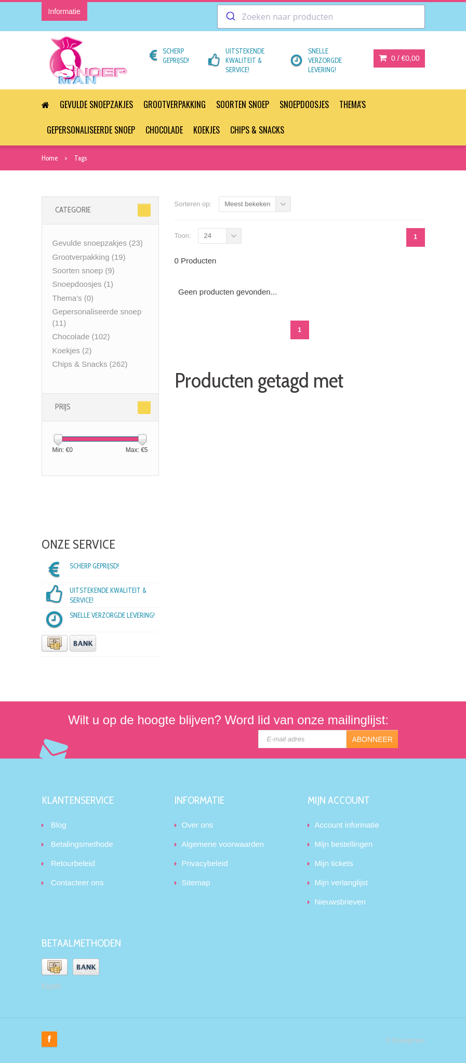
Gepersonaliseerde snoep (91, 130)
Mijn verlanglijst (341, 882)
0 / (399, 58)
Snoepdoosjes (304, 104)
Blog (58, 824)
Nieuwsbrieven (340, 901)
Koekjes (206, 130)
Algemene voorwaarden (223, 844)
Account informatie (347, 824)
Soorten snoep (242, 104)
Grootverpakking (174, 104)
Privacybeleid (205, 863)
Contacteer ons (77, 882)
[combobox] (321, 17)
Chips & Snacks (257, 130)
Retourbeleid (73, 863)
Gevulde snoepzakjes (96, 104)
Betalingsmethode (82, 844)
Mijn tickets (334, 863)
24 (207, 236)
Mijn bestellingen (344, 844)
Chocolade (164, 130)
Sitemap (196, 882)
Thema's (352, 104)
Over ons (198, 824)
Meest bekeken (247, 204)
